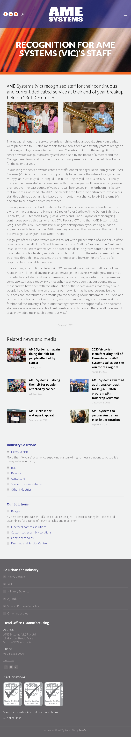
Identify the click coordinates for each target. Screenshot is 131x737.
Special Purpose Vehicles (23, 606)
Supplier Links (12, 718)
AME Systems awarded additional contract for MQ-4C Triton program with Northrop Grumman (108, 389)
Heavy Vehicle (16, 577)
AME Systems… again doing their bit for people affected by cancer (44, 356)
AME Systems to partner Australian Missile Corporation (106, 415)
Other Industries (17, 613)
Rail (9, 584)
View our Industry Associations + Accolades (30, 712)
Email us (8, 660)
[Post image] (16, 355)
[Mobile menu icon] (125, 14)
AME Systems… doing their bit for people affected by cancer (44, 384)
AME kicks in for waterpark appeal (41, 413)
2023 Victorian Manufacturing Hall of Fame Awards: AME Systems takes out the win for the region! (108, 358)
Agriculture (14, 599)
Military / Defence (18, 591)
